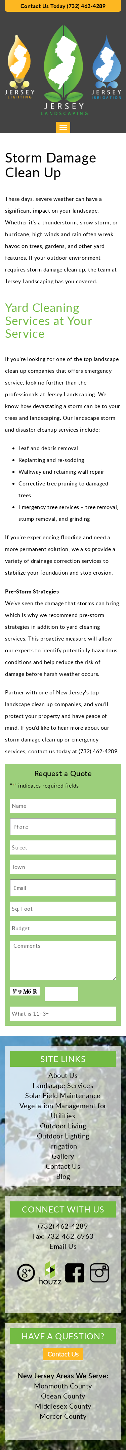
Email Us (63, 1246)
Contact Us (63, 1166)
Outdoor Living (63, 1125)
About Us (63, 1075)
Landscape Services (63, 1085)
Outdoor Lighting (63, 1135)
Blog (63, 1176)
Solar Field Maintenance (63, 1095)
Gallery (63, 1156)
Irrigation (63, 1146)
